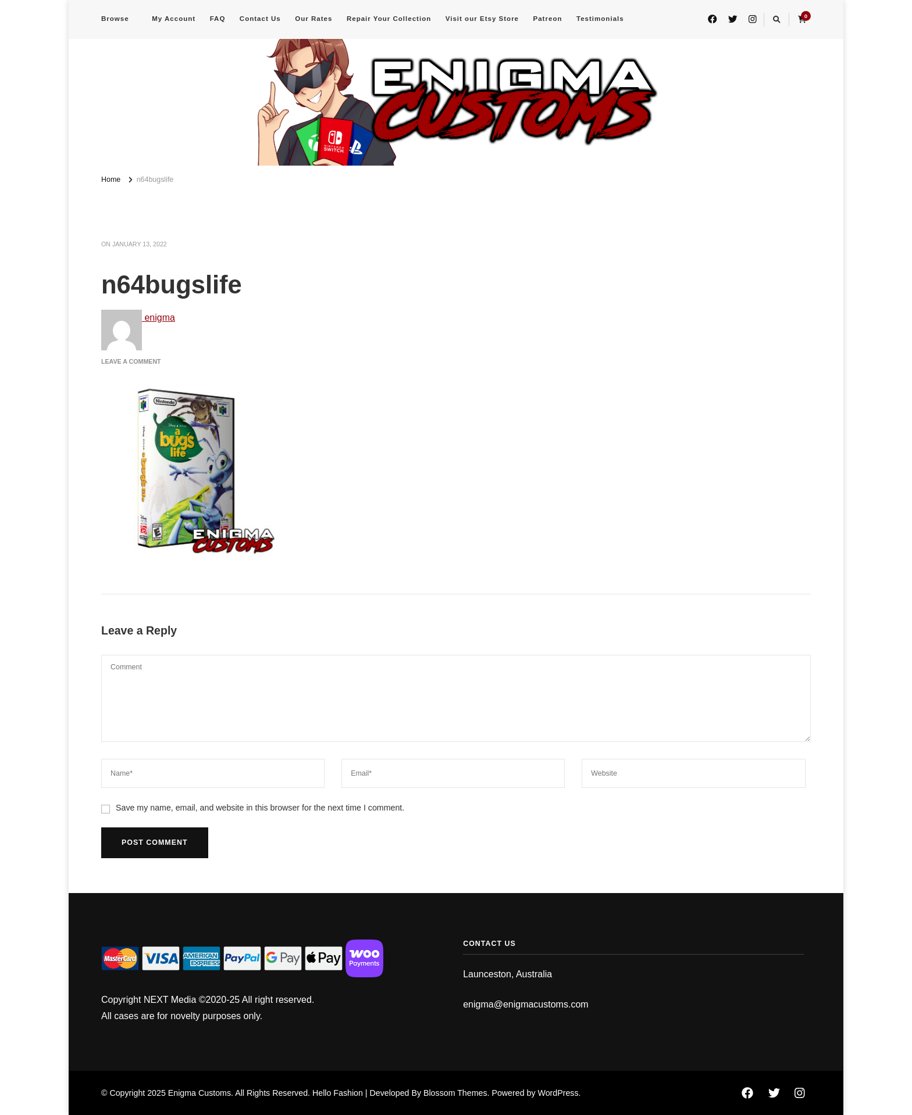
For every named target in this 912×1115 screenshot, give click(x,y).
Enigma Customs (199, 1093)
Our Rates (313, 18)
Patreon (547, 18)
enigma (138, 317)
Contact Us (260, 18)
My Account (173, 18)
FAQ (218, 18)
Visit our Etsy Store (482, 18)
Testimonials (600, 18)
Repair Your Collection (389, 18)
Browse (115, 18)
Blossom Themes (455, 1093)
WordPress (557, 1093)
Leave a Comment (131, 361)
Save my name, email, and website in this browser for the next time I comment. (260, 807)
